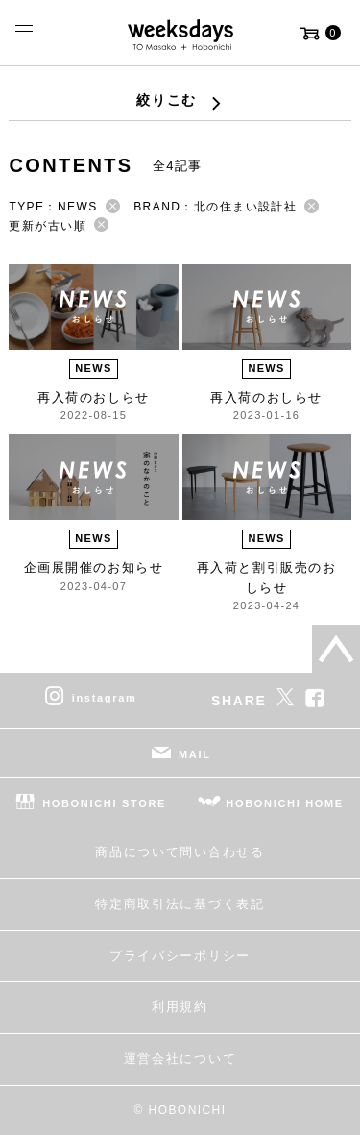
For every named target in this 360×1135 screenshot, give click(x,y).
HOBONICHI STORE (104, 803)
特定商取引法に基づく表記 (179, 904)
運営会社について (180, 1058)
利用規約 (180, 1006)
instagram (104, 697)
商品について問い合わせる (179, 852)
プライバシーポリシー (180, 956)
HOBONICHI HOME (285, 803)
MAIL (195, 754)
